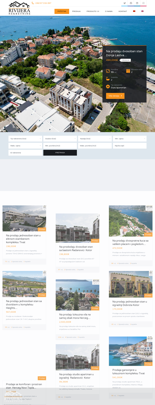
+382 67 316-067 (43, 3)
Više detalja (115, 96)
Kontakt (123, 11)
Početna (62, 11)
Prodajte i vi (93, 11)
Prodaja (76, 11)
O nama (108, 11)
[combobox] (25, 139)
